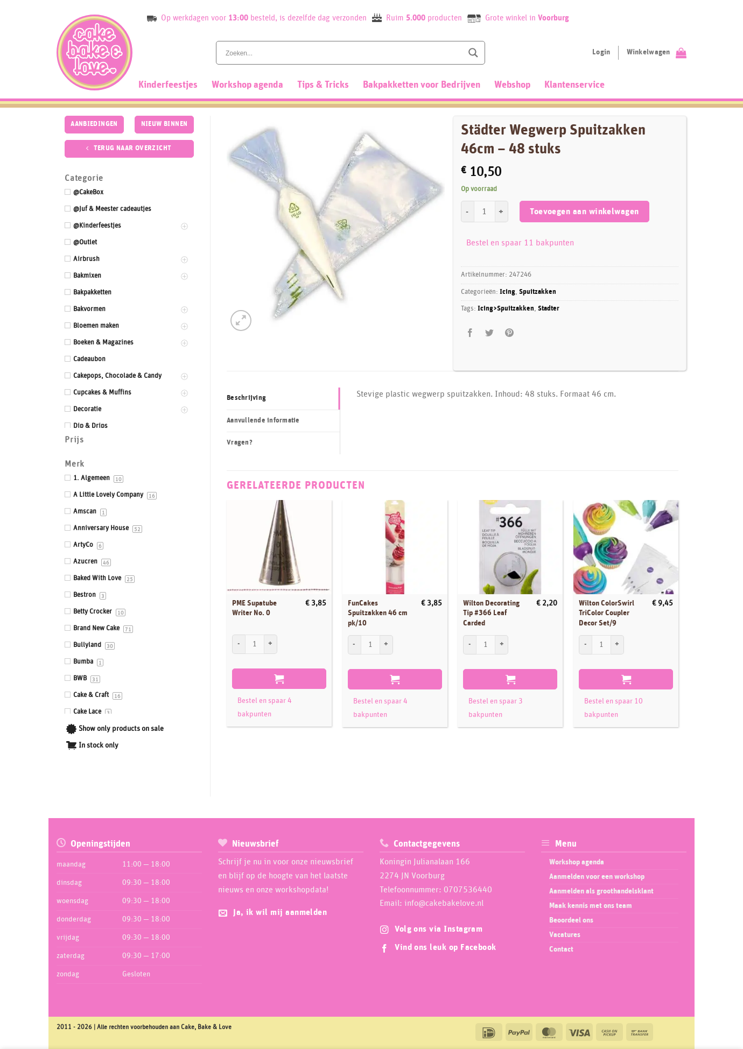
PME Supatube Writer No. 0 (254, 608)
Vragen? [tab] (240, 442)
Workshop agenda (247, 85)
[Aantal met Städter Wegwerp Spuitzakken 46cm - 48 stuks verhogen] (501, 211)
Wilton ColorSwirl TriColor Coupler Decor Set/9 (606, 613)
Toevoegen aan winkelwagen (584, 212)
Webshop (512, 85)
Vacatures (564, 935)
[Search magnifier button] (473, 53)
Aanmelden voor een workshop (596, 877)
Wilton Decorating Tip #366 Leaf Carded (491, 613)
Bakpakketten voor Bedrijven (421, 85)
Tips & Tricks (323, 85)
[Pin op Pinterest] (509, 333)
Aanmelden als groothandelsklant (601, 891)
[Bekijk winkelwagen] (656, 53)
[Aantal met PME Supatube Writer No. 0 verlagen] (238, 644)
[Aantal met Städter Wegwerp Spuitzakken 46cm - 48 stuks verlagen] (467, 211)
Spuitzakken (537, 291)
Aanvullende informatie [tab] (263, 420)
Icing (507, 291)
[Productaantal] (484, 211)
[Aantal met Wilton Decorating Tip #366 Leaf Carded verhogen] (501, 644)
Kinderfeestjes (168, 85)
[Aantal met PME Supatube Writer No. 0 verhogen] (270, 644)
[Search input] (343, 52)
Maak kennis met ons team (590, 906)
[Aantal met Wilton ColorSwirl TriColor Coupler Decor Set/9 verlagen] (585, 644)
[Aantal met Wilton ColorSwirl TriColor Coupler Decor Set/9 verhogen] (617, 644)
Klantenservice (574, 85)
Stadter (548, 308)
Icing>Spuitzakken (506, 308)
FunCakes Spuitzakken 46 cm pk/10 (378, 613)
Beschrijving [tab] (246, 398)
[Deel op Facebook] (470, 333)
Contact (561, 949)
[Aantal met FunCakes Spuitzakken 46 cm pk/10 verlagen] (354, 644)
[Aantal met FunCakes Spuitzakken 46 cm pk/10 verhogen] (386, 644)
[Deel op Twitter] (490, 333)
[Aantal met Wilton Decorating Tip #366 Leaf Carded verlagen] (469, 644)
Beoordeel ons (571, 920)
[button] (240, 320)
